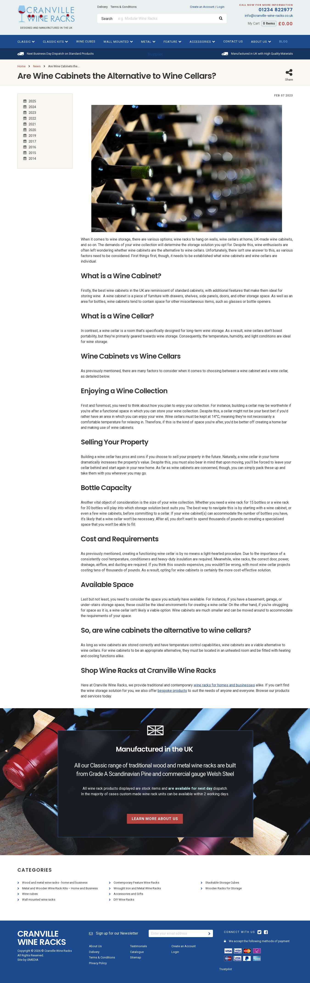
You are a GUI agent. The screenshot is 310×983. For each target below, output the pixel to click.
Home (21, 66)
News (37, 66)
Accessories (202, 41)
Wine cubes (85, 41)
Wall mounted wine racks (39, 899)
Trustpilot (155, 54)
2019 (32, 135)
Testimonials (138, 946)
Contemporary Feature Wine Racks (137, 882)
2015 (32, 152)
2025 (32, 101)
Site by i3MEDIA (27, 959)
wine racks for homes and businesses (224, 685)
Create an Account (202, 6)
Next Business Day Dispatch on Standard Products (60, 53)
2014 (32, 158)
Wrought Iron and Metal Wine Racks (138, 888)
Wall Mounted (118, 41)
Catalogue (137, 952)
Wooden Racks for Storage (223, 888)
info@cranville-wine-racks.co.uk (269, 16)
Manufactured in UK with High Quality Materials (262, 53)
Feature (173, 41)
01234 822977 (260, 8)
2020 (32, 130)
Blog (283, 41)
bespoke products (172, 690)
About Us (261, 41)
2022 (32, 118)
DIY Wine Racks (124, 899)
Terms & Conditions (124, 6)
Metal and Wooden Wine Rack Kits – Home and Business (60, 888)
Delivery (102, 6)
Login (220, 6)
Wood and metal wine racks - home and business (55, 882)
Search (106, 19)
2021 (32, 124)
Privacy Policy (98, 963)
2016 (32, 147)
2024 (32, 107)
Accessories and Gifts (129, 894)
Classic (26, 41)
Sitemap (135, 957)
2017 (32, 141)
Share (289, 74)
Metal (148, 41)
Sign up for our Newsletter (113, 933)
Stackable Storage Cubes (222, 882)
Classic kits (55, 41)
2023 (32, 112)
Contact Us (233, 41)
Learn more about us (155, 819)
